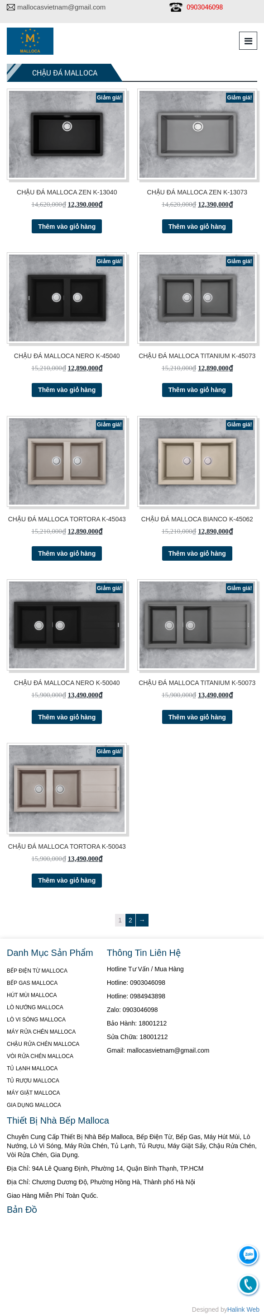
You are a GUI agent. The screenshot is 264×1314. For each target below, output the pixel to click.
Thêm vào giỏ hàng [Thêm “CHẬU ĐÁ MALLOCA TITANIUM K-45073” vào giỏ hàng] (197, 389)
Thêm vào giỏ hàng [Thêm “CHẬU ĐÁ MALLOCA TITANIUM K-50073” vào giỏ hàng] (197, 717)
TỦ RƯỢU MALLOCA (33, 1081)
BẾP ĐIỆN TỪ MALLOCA (37, 971)
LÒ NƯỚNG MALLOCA (35, 1007)
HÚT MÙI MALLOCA (32, 995)
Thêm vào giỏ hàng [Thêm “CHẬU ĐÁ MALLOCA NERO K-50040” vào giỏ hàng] (67, 717)
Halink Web (243, 1309)
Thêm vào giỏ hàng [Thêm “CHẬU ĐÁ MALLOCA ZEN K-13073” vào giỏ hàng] (197, 226)
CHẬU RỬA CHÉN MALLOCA (43, 1044)
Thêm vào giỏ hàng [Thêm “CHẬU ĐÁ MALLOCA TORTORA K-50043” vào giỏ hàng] (67, 880)
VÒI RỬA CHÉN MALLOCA (40, 1056)
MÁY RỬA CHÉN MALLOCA (41, 1032)
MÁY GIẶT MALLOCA (33, 1093)
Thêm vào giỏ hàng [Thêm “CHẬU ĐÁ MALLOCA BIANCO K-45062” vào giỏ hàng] (197, 553)
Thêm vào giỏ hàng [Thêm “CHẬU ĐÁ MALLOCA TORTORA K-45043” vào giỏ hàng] (67, 553)
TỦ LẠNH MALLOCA (32, 1068)
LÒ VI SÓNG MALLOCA (36, 1019)
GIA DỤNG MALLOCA (34, 1105)
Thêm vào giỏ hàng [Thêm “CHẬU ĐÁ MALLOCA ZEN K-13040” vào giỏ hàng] (67, 226)
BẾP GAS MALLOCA (32, 983)
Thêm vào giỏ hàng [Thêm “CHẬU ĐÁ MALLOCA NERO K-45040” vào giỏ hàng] (67, 389)
